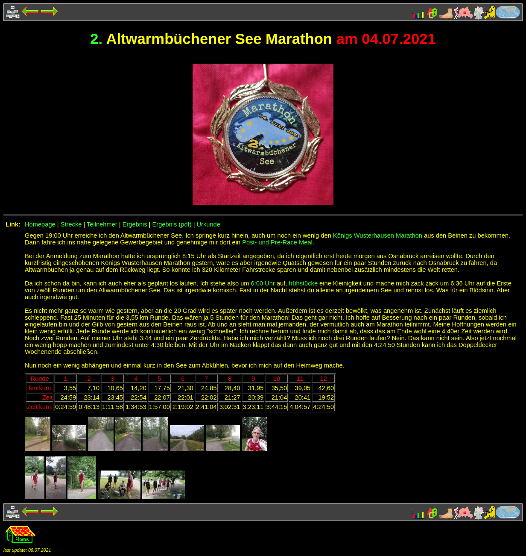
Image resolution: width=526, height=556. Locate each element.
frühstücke (303, 283)
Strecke (71, 224)
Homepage (40, 224)
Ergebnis (135, 224)
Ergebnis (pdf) (172, 224)
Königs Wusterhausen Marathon (377, 235)
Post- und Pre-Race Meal (277, 242)
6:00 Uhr (263, 283)
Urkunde (208, 224)
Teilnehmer (102, 224)
